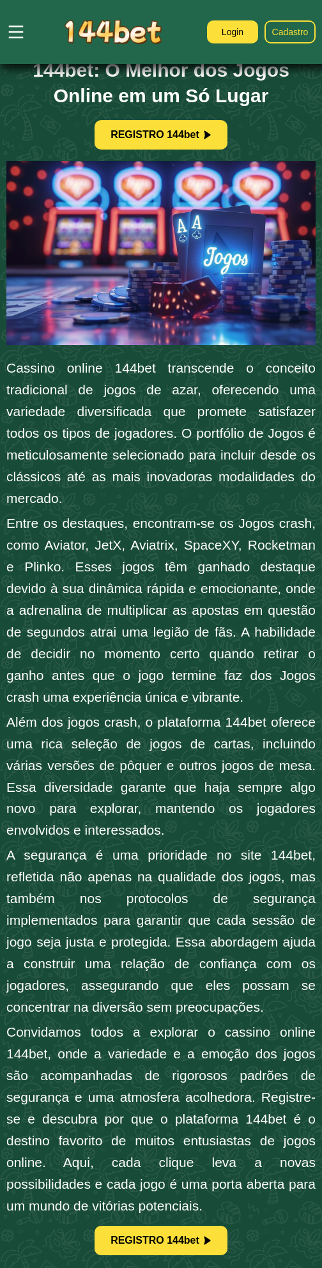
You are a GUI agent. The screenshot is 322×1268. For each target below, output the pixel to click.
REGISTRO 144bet (161, 134)
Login (232, 32)
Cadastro (290, 32)
